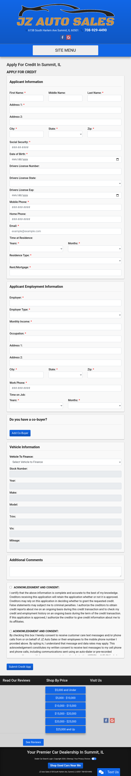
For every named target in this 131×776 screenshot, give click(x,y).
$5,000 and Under (65, 690)
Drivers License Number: (24, 166)
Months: (73, 243)
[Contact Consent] (11, 631)
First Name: (17, 92)
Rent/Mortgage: (19, 267)
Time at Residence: (21, 238)
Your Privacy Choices (85, 759)
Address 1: (16, 104)
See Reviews (33, 742)
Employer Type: (19, 309)
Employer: (16, 297)
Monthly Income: (20, 321)
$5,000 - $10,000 (65, 698)
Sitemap (70, 759)
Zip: (90, 128)
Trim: (13, 516)
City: (12, 128)
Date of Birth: (18, 154)
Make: (13, 492)
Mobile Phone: (18, 202)
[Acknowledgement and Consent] (11, 587)
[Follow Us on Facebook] (62, 37)
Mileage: (15, 540)
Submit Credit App (20, 666)
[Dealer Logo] (65, 15)
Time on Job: (17, 394)
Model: (14, 504)
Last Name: (94, 92)
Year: (13, 480)
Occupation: (17, 333)
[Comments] (65, 571)
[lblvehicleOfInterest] (65, 462)
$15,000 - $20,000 (65, 713)
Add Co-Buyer (20, 433)
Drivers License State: (23, 178)
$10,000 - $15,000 (65, 705)
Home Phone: (18, 214)
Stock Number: (19, 468)
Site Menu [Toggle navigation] (65, 50)
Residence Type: (20, 255)
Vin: (12, 528)
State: (52, 128)
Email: (13, 226)
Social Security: (19, 142)
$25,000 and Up (65, 729)
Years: (13, 243)
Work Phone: (17, 382)
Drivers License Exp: (22, 190)
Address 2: (16, 116)
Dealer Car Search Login (44, 759)
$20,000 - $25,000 (65, 721)
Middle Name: (57, 92)
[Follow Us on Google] (68, 37)
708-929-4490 (95, 30)
